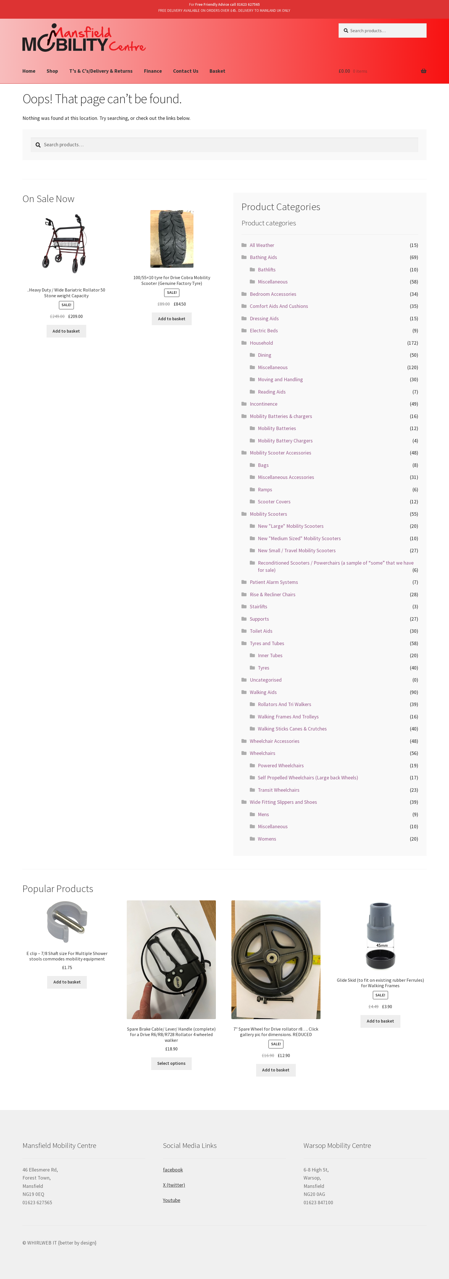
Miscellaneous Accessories (286, 477)
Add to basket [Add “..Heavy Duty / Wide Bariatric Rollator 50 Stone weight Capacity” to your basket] (66, 331)
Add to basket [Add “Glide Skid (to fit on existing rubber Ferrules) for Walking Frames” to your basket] (380, 1021)
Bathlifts (267, 269)
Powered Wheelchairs (281, 765)
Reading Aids (272, 392)
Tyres (263, 668)
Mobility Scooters (268, 514)
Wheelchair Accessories (275, 741)
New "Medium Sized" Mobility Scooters (299, 538)
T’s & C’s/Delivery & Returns (101, 71)
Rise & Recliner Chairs (273, 594)
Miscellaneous (273, 282)
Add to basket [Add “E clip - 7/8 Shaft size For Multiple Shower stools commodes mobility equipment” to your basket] (67, 982)
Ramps (265, 489)
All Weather (262, 245)
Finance (153, 71)
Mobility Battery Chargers (285, 441)
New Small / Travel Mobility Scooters (297, 550)
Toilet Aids (261, 631)
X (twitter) (174, 1185)
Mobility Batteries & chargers (281, 416)
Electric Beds (264, 330)
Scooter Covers (274, 501)
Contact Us (185, 71)
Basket (217, 71)
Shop (52, 71)
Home (28, 71)
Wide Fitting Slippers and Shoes (283, 802)
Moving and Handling (280, 379)
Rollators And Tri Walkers (284, 704)
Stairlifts (258, 606)
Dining (264, 355)
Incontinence (263, 404)
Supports (259, 619)
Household (261, 343)
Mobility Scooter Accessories (280, 453)
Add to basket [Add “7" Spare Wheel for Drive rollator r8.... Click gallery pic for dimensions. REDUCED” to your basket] (275, 1070)
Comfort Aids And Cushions (279, 306)
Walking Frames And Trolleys (288, 717)
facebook (173, 1170)
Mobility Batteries (277, 428)
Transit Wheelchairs (279, 790)
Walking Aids (263, 692)
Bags (263, 465)
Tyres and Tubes (267, 643)
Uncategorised (266, 680)
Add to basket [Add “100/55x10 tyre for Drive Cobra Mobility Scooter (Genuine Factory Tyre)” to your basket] (171, 318)
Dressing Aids (264, 318)
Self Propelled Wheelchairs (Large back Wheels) (308, 777)
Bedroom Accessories (273, 294)
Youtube (171, 1200)
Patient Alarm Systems (274, 582)
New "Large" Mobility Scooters (291, 526)
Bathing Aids (263, 257)
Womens (267, 839)
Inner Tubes (270, 655)
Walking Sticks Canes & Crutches (292, 729)
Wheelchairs (262, 753)
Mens (263, 814)
